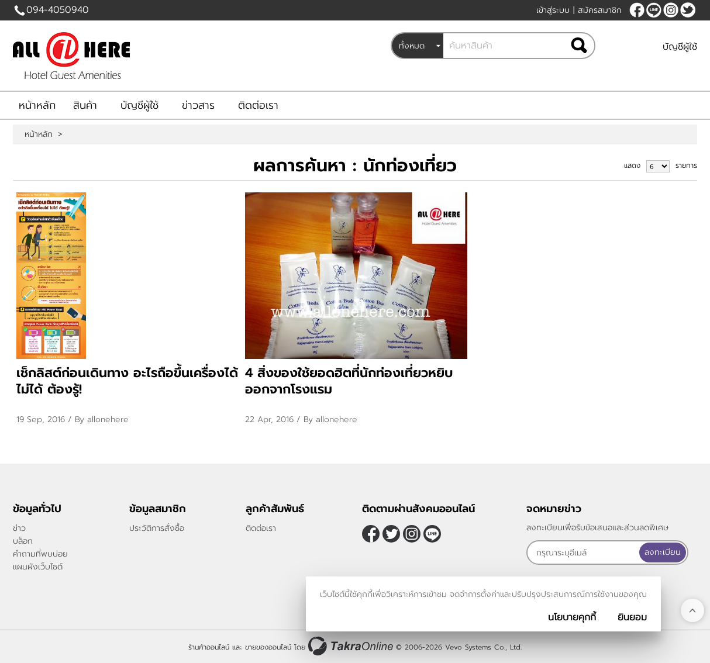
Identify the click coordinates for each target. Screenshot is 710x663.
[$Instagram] (670, 10)
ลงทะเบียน (662, 552)
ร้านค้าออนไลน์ (208, 647)
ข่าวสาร (198, 105)
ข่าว (19, 528)
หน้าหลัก (37, 105)
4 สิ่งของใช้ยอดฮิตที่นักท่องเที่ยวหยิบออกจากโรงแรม (349, 381)
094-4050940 (57, 10)
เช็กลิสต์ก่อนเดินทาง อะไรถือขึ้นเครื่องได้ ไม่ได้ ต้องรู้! (127, 381)
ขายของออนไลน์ (268, 647)
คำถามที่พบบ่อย (40, 554)
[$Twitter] (687, 10)
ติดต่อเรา (258, 105)
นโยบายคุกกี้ (572, 617)
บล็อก (23, 541)
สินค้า (85, 105)
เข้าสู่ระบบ (553, 10)
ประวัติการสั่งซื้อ (156, 528)
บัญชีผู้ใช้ (680, 47)
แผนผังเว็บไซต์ (38, 567)
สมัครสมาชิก (600, 10)
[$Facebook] (636, 10)
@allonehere (653, 10)
